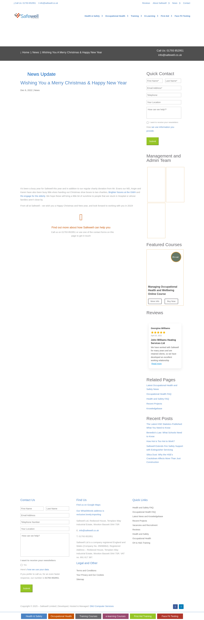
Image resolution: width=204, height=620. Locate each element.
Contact (186, 3)
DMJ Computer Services (102, 606)
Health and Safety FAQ (158, 399)
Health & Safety (92, 16)
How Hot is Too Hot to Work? (161, 441)
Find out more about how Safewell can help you (81, 227)
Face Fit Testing (182, 16)
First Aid (165, 16)
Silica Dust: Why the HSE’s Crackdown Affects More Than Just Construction (164, 458)
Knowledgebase (154, 408)
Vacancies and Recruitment (144, 525)
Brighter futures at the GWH (122, 192)
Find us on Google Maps (88, 504)
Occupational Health (115, 16)
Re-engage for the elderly (32, 196)
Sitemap (80, 579)
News (174, 3)
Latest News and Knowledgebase (147, 516)
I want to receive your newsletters (164, 122)
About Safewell (160, 3)
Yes (25, 565)
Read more (157, 363)
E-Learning (149, 16)
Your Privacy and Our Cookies (90, 575)
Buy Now (171, 301)
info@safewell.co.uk (89, 530)
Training (135, 16)
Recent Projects (154, 403)
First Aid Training (143, 616)
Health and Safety (140, 534)
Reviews (146, 3)
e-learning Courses (116, 616)
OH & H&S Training (141, 543)
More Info (155, 301)
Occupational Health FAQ (159, 394)
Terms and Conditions (86, 571)
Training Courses (88, 616)
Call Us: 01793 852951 (25, 3)
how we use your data (38, 569)
